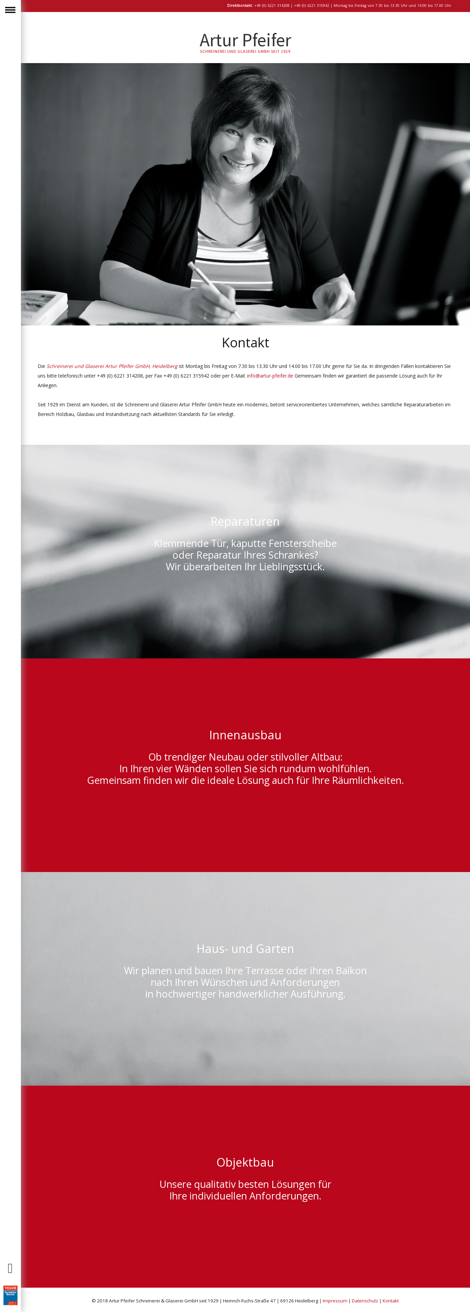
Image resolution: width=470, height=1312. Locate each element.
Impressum (335, 1301)
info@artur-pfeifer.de (270, 375)
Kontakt (391, 1301)
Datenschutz (365, 1301)
